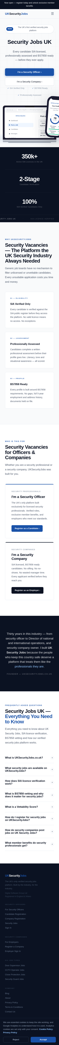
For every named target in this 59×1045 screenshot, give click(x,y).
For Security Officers (14, 909)
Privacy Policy (11, 1002)
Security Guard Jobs (14, 979)
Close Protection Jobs (15, 974)
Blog (7, 993)
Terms (16, 1036)
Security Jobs (11, 923)
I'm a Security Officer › (29, 72)
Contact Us (10, 1011)
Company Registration (15, 918)
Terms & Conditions (14, 1007)
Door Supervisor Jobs (15, 965)
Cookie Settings (46, 1037)
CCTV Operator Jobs (14, 970)
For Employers (11, 942)
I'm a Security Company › (29, 81)
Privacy (8, 1036)
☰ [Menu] (52, 13)
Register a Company (14, 946)
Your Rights (34, 1037)
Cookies (25, 1036)
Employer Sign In (13, 951)
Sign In (8, 928)
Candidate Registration (15, 914)
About (7, 998)
